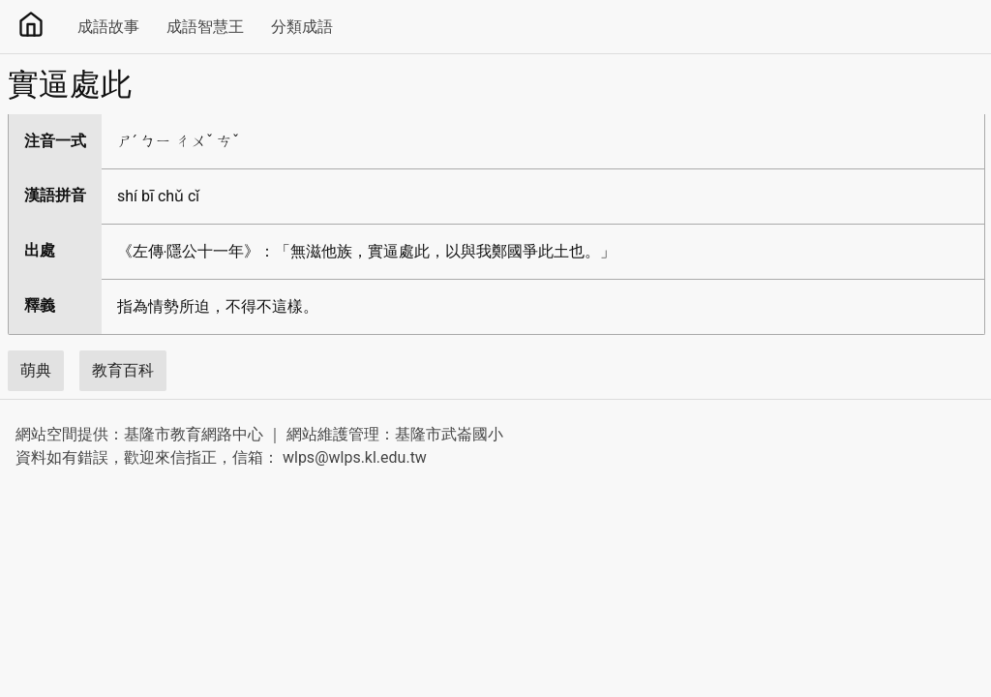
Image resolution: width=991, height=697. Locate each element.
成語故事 (108, 26)
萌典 (35, 370)
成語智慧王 (205, 26)
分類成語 (302, 26)
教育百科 (123, 370)
